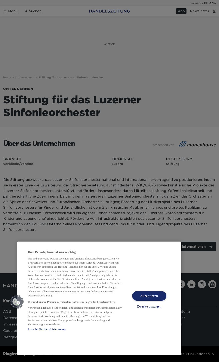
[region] (99, 298)
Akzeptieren (149, 296)
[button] (16, 302)
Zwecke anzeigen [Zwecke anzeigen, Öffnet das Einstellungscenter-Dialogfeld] (149, 306)
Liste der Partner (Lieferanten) (46, 329)
